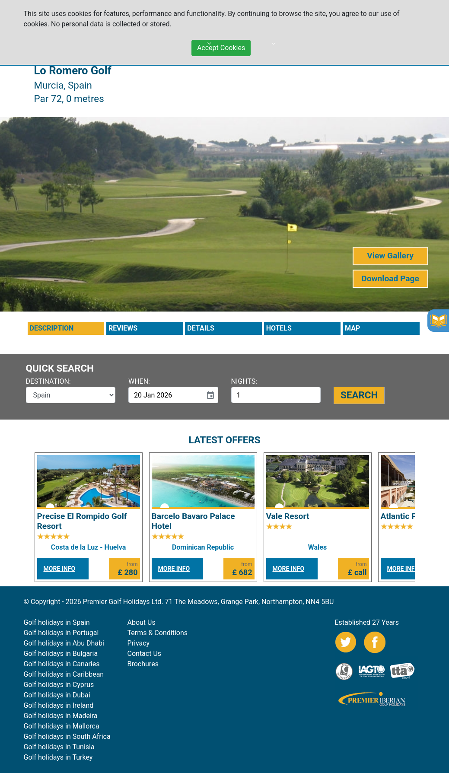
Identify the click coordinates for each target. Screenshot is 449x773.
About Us (141, 622)
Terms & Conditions (157, 633)
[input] (165, 395)
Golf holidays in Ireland (59, 705)
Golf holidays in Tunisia (59, 747)
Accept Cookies (221, 45)
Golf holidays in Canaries (62, 664)
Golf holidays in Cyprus (59, 685)
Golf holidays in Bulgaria (61, 653)
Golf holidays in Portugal (61, 633)
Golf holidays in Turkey (58, 757)
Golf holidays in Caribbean (64, 674)
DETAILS (200, 328)
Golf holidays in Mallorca (61, 726)
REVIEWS (122, 328)
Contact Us (144, 653)
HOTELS (279, 328)
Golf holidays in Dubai (57, 695)
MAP (352, 328)
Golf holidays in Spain (57, 622)
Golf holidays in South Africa (67, 736)
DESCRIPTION (52, 328)
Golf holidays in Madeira (61, 716)
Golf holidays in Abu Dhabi (64, 643)
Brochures (143, 664)
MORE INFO (60, 568)
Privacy (138, 643)
